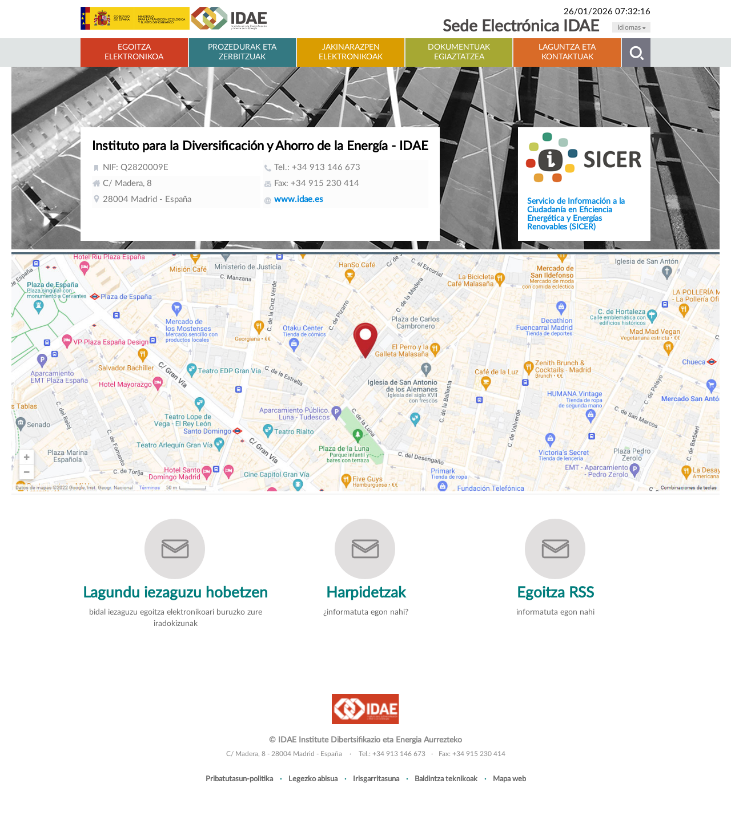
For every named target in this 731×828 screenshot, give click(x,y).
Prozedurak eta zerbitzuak (242, 52)
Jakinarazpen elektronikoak (351, 52)
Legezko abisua (313, 779)
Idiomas (631, 27)
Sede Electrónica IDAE (521, 27)
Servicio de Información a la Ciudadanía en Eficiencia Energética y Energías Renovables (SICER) (576, 214)
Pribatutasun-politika (239, 779)
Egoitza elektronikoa (134, 52)
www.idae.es (298, 199)
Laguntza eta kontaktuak (567, 52)
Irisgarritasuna (376, 779)
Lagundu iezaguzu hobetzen (175, 592)
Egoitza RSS (555, 592)
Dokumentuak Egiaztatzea (459, 52)
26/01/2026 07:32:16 (607, 11)
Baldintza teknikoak (446, 779)
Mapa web (509, 779)
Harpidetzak (365, 592)
